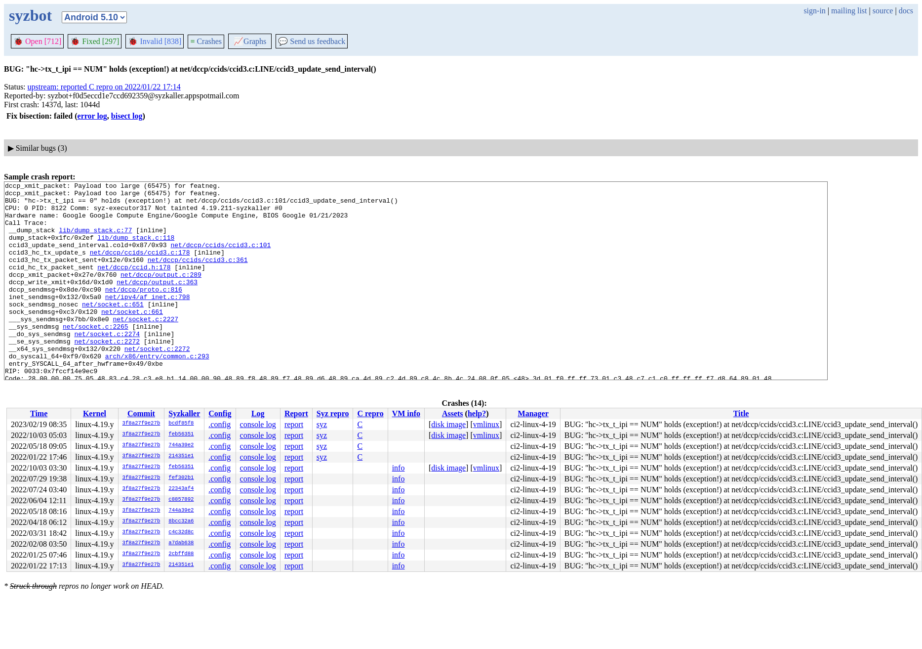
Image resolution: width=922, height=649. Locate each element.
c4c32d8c (181, 532)
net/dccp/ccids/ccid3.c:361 (198, 275)
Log (258, 413)
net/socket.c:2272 (107, 373)
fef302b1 (181, 478)
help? (477, 413)
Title (741, 413)
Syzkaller (184, 413)
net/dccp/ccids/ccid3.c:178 (140, 266)
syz (322, 424)
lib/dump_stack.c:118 (135, 249)
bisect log (127, 116)
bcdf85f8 (181, 423)
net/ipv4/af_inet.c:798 (147, 320)
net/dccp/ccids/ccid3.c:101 (220, 258)
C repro (370, 413)
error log (92, 116)
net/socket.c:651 (113, 329)
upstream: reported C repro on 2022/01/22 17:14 (104, 87)
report (293, 424)
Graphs (250, 41)
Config (219, 413)
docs (906, 10)
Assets (452, 413)
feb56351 (181, 434)
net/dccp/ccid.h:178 (133, 284)
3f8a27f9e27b (141, 423)
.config (219, 424)
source (883, 10)
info (398, 468)
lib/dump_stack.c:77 (95, 240)
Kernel (94, 413)
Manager (533, 413)
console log (258, 424)
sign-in (814, 10)
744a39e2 (181, 445)
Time (38, 413)
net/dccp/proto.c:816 (143, 311)
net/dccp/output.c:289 (160, 293)
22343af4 (181, 488)
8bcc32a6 (181, 521)
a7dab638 (181, 543)
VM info (406, 413)
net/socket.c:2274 (107, 364)
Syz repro (333, 413)
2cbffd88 (181, 554)
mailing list (849, 10)
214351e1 (181, 456)
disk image (448, 424)
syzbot (30, 15)
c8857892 (181, 499)
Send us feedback (311, 41)
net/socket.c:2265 (95, 355)
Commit (141, 413)
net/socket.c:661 (132, 338)
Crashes (206, 41)
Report (296, 413)
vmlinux (486, 424)
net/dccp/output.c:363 (157, 302)
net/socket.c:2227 (145, 347)
